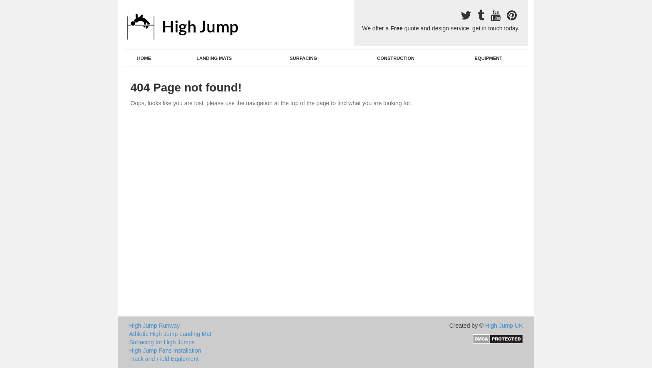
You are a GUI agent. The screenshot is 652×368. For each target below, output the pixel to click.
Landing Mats (214, 58)
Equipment (489, 58)
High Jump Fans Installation (165, 350)
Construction (395, 58)
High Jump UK (504, 325)
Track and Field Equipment (164, 359)
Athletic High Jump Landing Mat (170, 334)
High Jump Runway (154, 325)
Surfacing (303, 58)
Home (144, 58)
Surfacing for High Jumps (162, 342)
